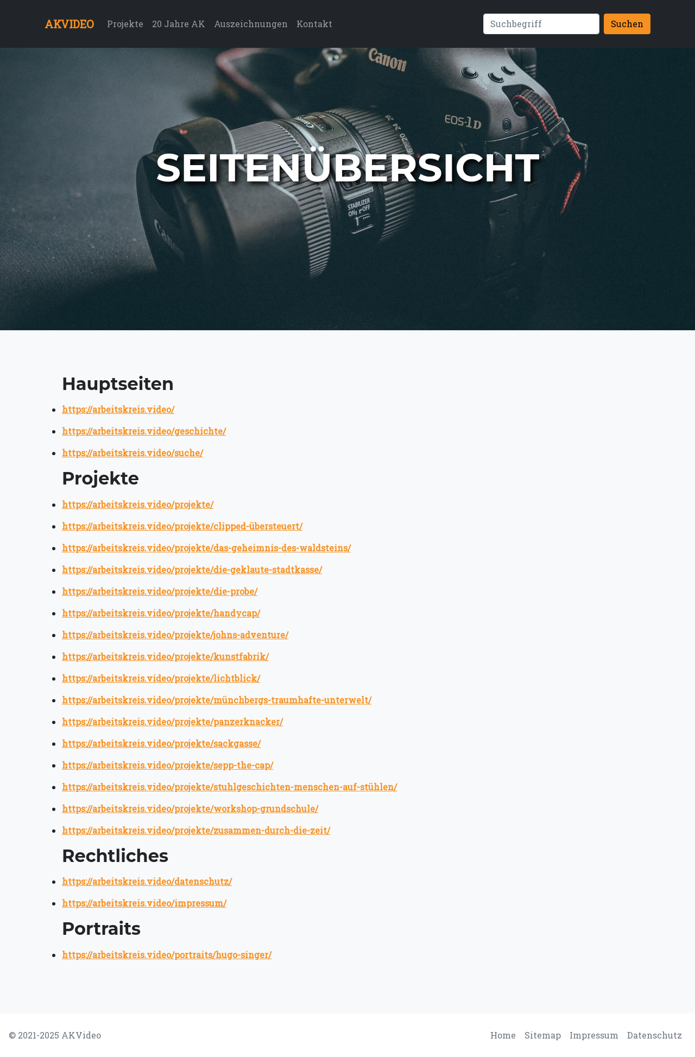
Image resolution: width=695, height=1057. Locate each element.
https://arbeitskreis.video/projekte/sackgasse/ (161, 743)
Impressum (594, 1035)
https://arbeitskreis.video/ (118, 409)
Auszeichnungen (251, 23)
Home (503, 1035)
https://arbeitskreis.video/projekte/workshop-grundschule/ (190, 808)
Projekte (125, 23)
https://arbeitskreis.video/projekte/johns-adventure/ (175, 634)
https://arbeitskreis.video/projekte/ (137, 504)
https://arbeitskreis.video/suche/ (132, 452)
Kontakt (314, 23)
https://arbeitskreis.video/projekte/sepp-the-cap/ (167, 765)
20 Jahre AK (178, 23)
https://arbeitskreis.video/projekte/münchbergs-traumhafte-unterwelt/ (216, 700)
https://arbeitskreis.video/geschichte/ (144, 431)
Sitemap (543, 1035)
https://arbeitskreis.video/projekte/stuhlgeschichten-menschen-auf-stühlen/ (229, 786)
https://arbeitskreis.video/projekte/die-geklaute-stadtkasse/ (192, 569)
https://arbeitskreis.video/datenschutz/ (147, 881)
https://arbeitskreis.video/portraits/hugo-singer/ (166, 954)
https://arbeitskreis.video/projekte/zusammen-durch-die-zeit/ (196, 830)
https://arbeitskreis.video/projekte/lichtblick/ (161, 678)
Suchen (627, 23)
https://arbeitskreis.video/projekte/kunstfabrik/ (165, 656)
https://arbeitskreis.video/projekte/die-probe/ (159, 591)
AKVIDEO (69, 24)
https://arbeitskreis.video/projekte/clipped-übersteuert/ (182, 526)
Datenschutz (654, 1035)
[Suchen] (541, 24)
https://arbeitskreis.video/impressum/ (144, 903)
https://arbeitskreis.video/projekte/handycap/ (161, 613)
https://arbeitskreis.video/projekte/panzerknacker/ (172, 721)
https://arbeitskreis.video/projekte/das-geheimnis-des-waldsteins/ (206, 547)
